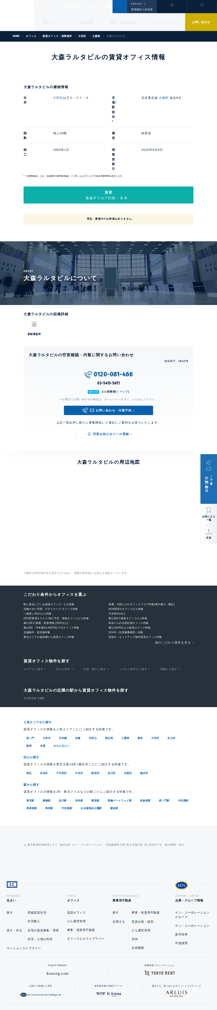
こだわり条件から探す (133, 621)
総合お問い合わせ (66, 993)
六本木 (47, 690)
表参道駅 (145, 751)
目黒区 (128, 724)
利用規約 (131, 993)
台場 (42, 697)
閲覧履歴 (171, 9)
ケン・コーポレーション (192, 878)
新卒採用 (181, 887)
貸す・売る (14, 883)
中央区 (79, 724)
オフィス (59, 6)
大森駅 (164, 97)
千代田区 (61, 724)
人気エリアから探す (40, 674)
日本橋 (63, 690)
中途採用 (181, 895)
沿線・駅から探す (94, 621)
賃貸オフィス (76, 865)
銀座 (29, 697)
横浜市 (144, 724)
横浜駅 (114, 759)
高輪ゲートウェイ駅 (120, 751)
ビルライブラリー (165, 22)
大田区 (58, 97)
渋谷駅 (79, 751)
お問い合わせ (201, 22)
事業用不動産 (81, 6)
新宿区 (95, 724)
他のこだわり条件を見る (173, 595)
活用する (119, 874)
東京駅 (30, 751)
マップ (124, 344)
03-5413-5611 (108, 335)
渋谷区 (44, 724)
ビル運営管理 (85, 22)
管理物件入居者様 (141, 9)
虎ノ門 (30, 690)
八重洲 (125, 690)
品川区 (112, 724)
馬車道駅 (31, 759)
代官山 (93, 690)
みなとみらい (62, 697)
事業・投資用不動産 (123, 22)
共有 (208, 537)
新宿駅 (95, 751)
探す (10, 865)
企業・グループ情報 (110, 6)
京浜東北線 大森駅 (34, 650)
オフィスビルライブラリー (85, 891)
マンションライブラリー (24, 901)
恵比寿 (109, 690)
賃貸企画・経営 (143, 874)
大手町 (155, 690)
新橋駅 (47, 751)
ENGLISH (136, 3)
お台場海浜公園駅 (91, 759)
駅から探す (33, 736)
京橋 (77, 690)
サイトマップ (154, 993)
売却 (135, 891)
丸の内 (171, 690)
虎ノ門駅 (164, 751)
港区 (29, 724)
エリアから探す (33, 621)
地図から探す (168, 621)
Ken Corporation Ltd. (17, 15)
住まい (42, 6)
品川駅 (63, 751)
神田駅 (49, 759)
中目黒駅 (183, 751)
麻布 (140, 690)
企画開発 (138, 900)
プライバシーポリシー (102, 993)
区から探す (63, 621)
